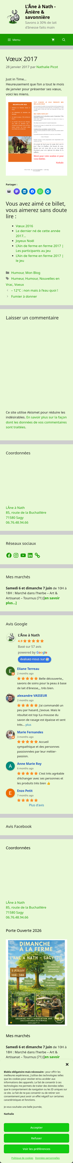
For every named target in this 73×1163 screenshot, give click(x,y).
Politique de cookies (22, 1158)
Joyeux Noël (25, 240)
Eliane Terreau (28, 669)
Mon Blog (32, 272)
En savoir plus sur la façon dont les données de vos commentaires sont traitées (36, 422)
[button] (67, 1064)
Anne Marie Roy (29, 764)
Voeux (19, 284)
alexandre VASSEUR (32, 695)
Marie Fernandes (30, 732)
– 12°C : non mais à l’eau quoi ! (34, 290)
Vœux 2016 (24, 226)
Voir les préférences (36, 1149)
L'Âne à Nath (29, 635)
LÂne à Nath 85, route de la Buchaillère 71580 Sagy (26, 512)
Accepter (36, 1127)
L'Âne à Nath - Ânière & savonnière (40, 11)
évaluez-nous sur (34, 659)
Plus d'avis (36, 805)
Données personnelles (47, 1158)
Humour (17, 272)
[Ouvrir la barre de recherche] (63, 40)
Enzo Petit (25, 791)
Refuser (36, 1138)
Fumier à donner (24, 296)
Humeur (17, 278)
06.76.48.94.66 (17, 522)
